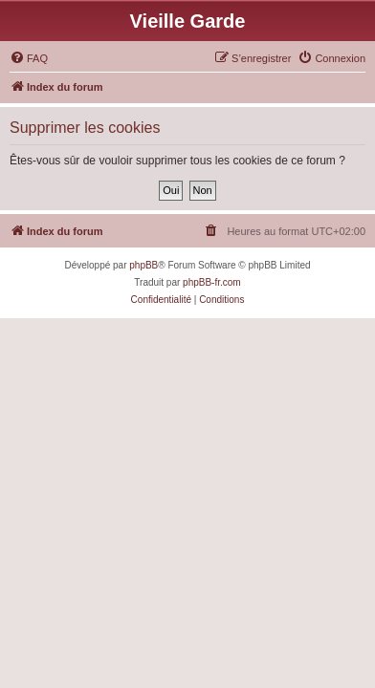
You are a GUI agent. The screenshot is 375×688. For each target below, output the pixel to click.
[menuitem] (29, 58)
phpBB (143, 265)
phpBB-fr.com (212, 282)
